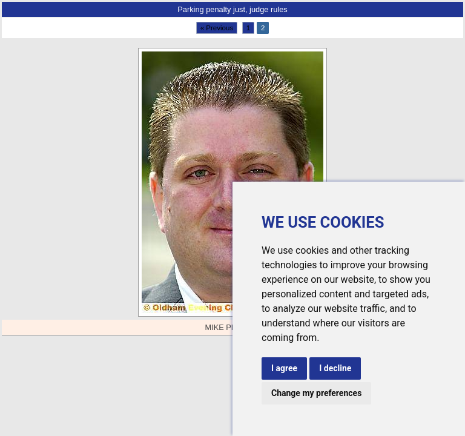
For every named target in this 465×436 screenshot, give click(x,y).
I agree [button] (284, 368)
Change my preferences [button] (316, 393)
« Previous (217, 27)
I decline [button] (335, 368)
